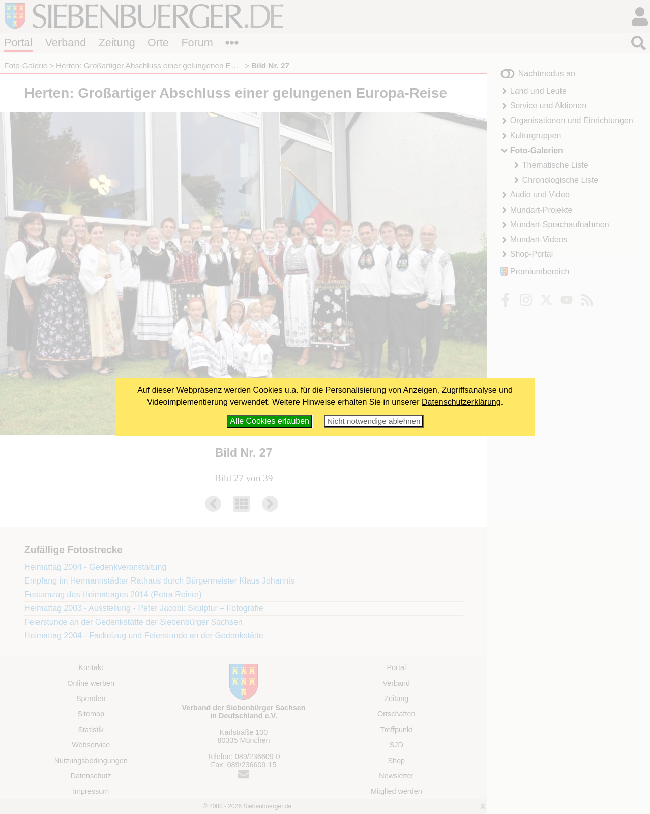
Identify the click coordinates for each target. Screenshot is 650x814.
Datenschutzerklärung (461, 402)
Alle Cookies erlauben (269, 421)
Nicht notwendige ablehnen (373, 421)
